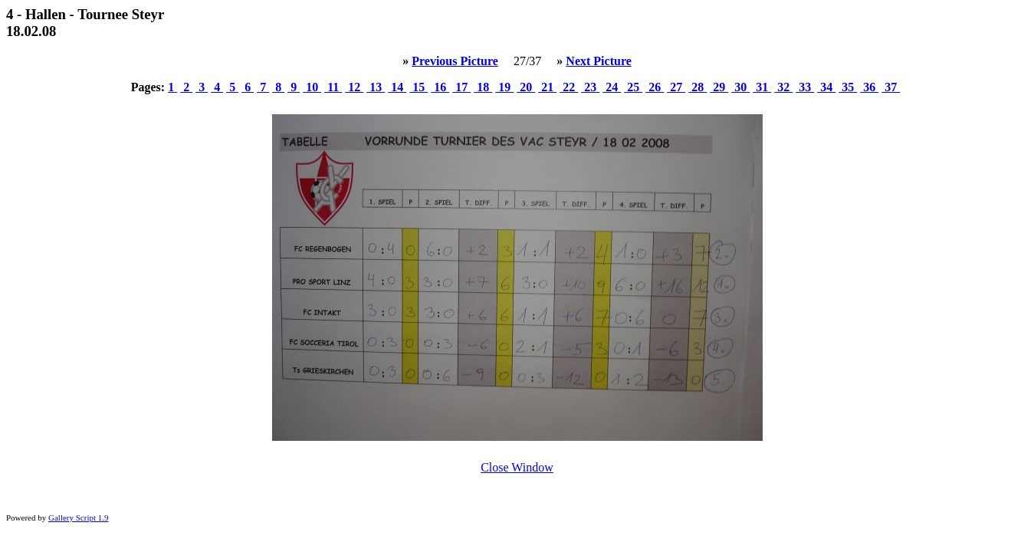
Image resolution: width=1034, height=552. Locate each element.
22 (569, 87)
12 (354, 87)
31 (762, 87)
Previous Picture (455, 60)
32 (783, 87)
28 (697, 87)
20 (526, 87)
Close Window (517, 467)
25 (633, 87)
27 (676, 87)
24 (611, 87)
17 (461, 87)
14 (397, 87)
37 (890, 87)
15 (418, 87)
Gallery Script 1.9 (78, 517)
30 (740, 87)
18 (483, 87)
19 (504, 87)
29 (719, 87)
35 (848, 87)
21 (547, 87)
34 (826, 87)
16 (440, 87)
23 (590, 87)
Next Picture (598, 60)
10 (312, 87)
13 (375, 87)
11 (333, 87)
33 (805, 87)
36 (869, 87)
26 (654, 87)
